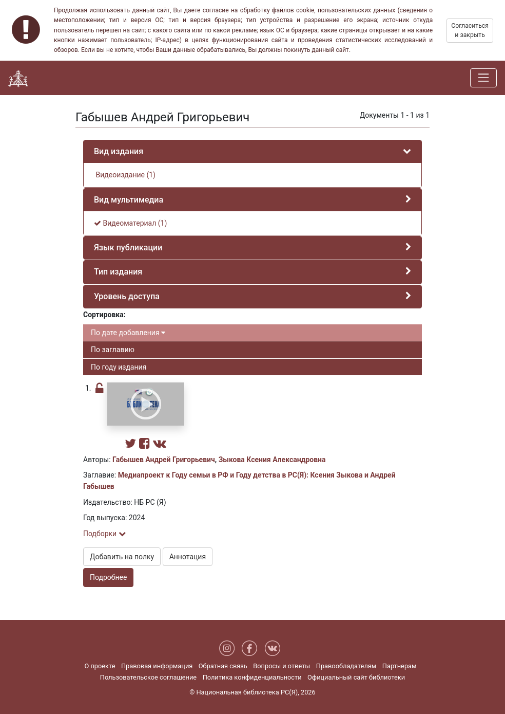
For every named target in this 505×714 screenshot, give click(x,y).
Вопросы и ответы (281, 666)
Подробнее (108, 577)
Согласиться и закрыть (470, 30)
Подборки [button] (104, 533)
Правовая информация (156, 666)
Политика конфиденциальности (252, 677)
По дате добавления (128, 332)
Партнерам (399, 666)
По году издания (118, 367)
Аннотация (187, 557)
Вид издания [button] (118, 151)
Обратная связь (223, 666)
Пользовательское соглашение (148, 677)
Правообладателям (346, 666)
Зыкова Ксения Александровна (272, 459)
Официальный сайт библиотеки (356, 677)
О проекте (99, 666)
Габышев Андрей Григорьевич (163, 459)
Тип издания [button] (118, 272)
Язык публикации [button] (128, 247)
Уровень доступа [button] (127, 296)
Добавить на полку (122, 557)
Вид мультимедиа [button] (128, 200)
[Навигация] (483, 77)
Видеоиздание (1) (125, 175)
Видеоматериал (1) (130, 223)
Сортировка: (104, 314)
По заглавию (112, 349)
